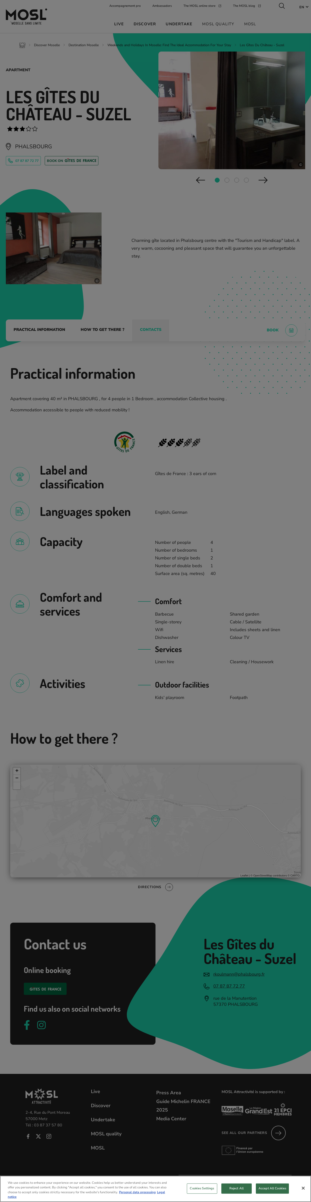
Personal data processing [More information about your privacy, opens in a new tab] (137, 1192)
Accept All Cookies (272, 1188)
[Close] (303, 1188)
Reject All (236, 1188)
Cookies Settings (202, 1188)
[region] (155, 1189)
